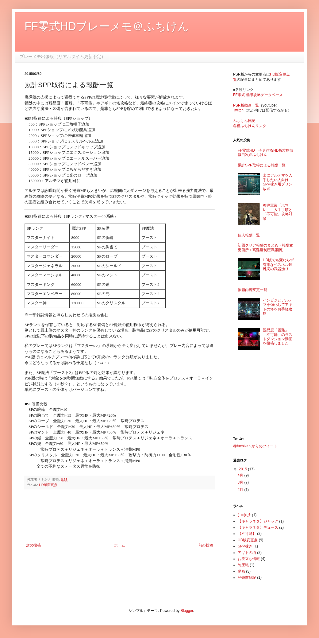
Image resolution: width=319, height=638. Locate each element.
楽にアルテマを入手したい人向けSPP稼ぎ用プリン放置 (277, 182)
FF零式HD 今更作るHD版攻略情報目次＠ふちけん (265, 152)
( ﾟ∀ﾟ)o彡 (244, 515)
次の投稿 (33, 545)
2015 (243, 469)
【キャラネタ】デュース (258, 527)
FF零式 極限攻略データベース (258, 95)
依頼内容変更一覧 (252, 290)
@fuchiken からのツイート (255, 446)
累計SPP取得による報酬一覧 (262, 165)
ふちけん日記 (244, 121)
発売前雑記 (247, 577)
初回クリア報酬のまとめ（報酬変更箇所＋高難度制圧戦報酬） (265, 247)
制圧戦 (243, 565)
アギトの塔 (247, 552)
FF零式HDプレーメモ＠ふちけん (107, 26)
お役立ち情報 (249, 559)
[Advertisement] (119, 516)
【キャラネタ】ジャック (258, 521)
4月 (240, 475)
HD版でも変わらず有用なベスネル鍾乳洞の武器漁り (278, 264)
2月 (240, 490)
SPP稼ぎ (245, 546)
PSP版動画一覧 (246, 105)
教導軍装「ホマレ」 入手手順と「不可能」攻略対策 (277, 212)
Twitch (238, 110)
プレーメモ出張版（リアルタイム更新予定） (63, 56)
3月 (240, 482)
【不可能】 (247, 533)
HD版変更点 (48, 485)
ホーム (119, 545)
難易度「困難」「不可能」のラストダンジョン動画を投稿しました (277, 336)
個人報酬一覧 (249, 235)
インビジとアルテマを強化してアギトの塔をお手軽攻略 (277, 307)
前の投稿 (205, 545)
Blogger (187, 611)
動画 (241, 571)
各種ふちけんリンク (249, 126)
